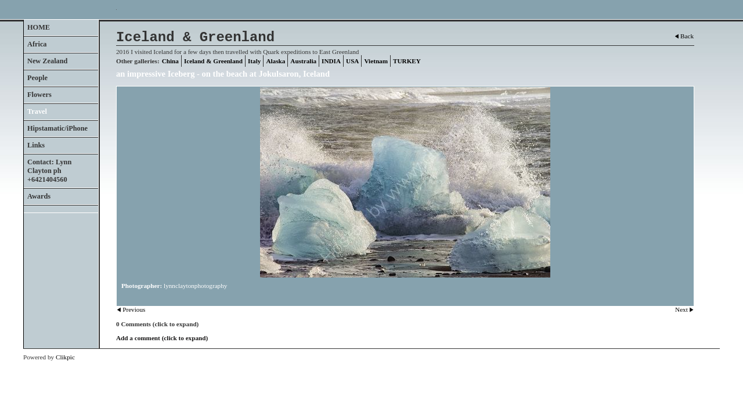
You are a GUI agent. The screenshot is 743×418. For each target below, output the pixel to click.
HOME (38, 27)
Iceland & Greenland (213, 60)
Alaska (275, 60)
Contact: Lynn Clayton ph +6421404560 (49, 170)
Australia (303, 60)
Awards (39, 196)
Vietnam (376, 60)
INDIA (331, 60)
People (37, 78)
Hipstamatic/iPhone (57, 128)
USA (352, 60)
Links (36, 145)
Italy (254, 60)
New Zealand (47, 61)
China (170, 60)
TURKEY (407, 60)
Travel (37, 111)
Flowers (39, 95)
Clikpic (65, 357)
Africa (37, 44)
